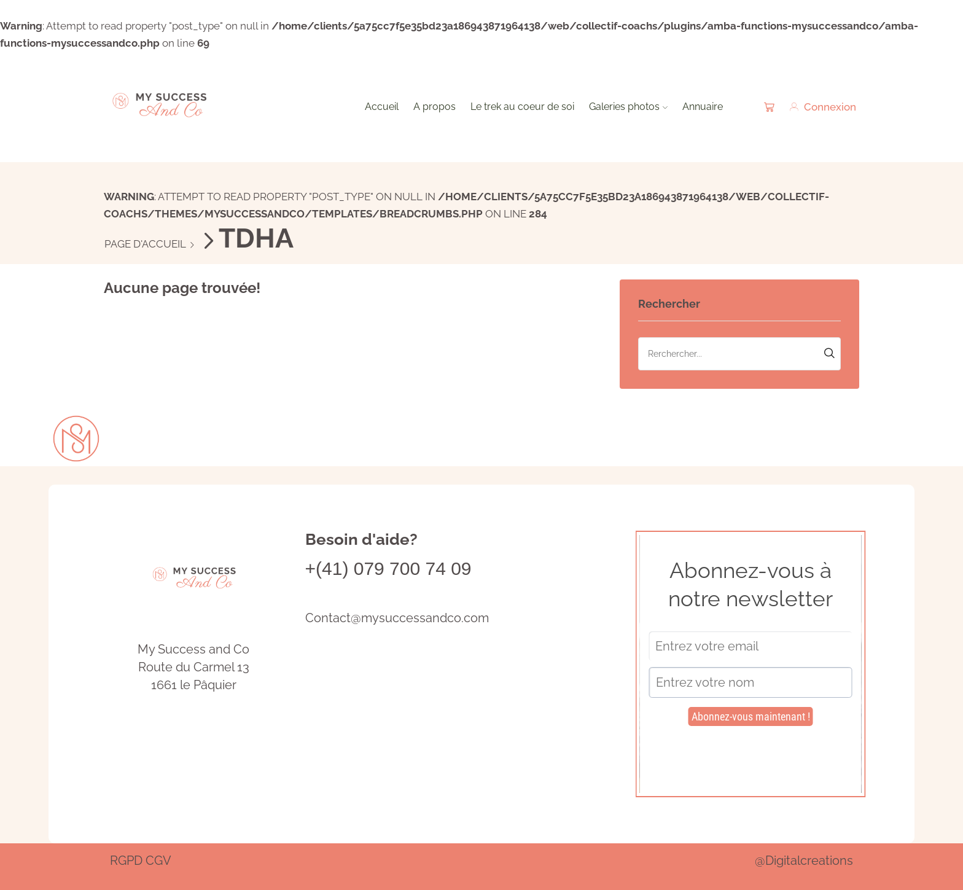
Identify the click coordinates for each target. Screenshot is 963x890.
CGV (158, 860)
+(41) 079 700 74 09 (388, 568)
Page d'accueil (145, 244)
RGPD (126, 860)
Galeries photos (628, 106)
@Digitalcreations (804, 860)
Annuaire (702, 106)
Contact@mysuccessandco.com (397, 618)
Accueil (382, 106)
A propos (434, 106)
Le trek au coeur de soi (522, 106)
